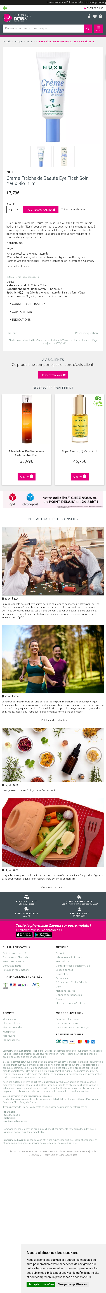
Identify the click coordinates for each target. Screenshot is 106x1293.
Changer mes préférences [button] (72, 1284)
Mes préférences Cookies (70, 1004)
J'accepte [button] (33, 1284)
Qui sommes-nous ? (14, 954)
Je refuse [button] (48, 1284)
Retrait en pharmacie (67, 1020)
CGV (58, 987)
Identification (10, 1020)
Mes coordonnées (13, 1024)
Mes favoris (9, 1036)
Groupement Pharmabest (17, 958)
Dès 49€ (79, 899)
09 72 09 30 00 (79, 911)
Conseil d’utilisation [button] (27, 304)
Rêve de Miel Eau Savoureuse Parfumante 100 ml (26, 454)
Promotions (62, 962)
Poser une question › (87, 333)
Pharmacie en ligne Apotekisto (60, 1155)
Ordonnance (63, 979)
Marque (18, 42)
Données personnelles (69, 995)
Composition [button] (20, 312)
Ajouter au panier (41, 210)
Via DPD (26, 911)
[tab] (53, 304)
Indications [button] (20, 320)
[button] (13, 209)
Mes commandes (12, 1028)
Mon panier (9, 1032)
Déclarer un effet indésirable (72, 983)
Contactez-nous (12, 966)
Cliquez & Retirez (26, 899)
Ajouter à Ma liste (73, 210)
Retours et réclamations (16, 970)
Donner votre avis (53, 375)
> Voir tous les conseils (53, 887)
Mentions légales (65, 991)
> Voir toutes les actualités (53, 720)
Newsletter (62, 974)
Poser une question (14, 962)
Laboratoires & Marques (69, 958)
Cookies (60, 1000)
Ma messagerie (11, 1040)
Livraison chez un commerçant (73, 1028)
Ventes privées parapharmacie (73, 966)
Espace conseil (64, 970)
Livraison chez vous (67, 1024)
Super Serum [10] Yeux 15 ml (79, 452)
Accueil (7, 42)
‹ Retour (11, 333)
